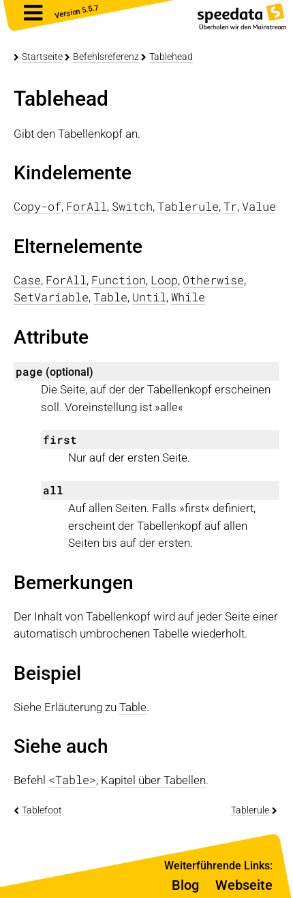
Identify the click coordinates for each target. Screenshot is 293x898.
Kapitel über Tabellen (153, 780)
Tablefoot (42, 810)
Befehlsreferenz (106, 56)
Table (132, 707)
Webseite (244, 885)
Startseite (42, 56)
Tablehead (171, 56)
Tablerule (250, 810)
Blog (185, 885)
